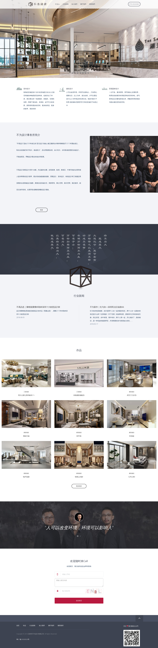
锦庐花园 (26, 477)
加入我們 (74, 4)
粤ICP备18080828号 (22, 639)
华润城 (131, 436)
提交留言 (79, 601)
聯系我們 (92, 4)
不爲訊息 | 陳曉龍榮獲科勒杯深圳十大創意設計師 (38, 307)
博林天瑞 (26, 436)
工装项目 (26, 392)
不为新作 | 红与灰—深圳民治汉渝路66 (107, 307)
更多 (36, 210)
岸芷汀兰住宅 (132, 395)
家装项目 (131, 392)
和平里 (79, 436)
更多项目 (79, 486)
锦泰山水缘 (79, 477)
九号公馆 (131, 477)
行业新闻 (65, 4)
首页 (17, 625)
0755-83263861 (134, 4)
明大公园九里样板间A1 (26, 395)
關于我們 (83, 4)
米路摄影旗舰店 (79, 395)
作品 (24, 625)
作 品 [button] (57, 4)
